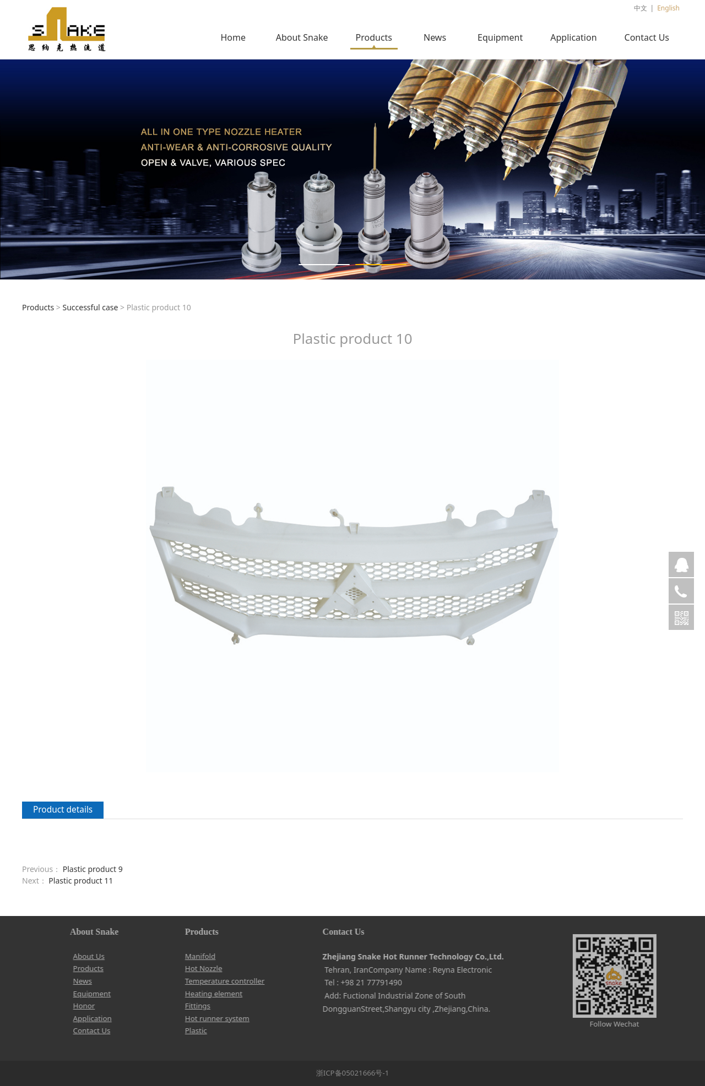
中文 (640, 8)
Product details (63, 809)
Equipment (500, 37)
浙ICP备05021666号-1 (352, 1073)
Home (233, 37)
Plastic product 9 (93, 869)
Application (573, 37)
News (435, 37)
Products (374, 37)
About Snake (302, 37)
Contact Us (647, 37)
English (668, 8)
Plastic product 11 (80, 880)
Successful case (90, 307)
